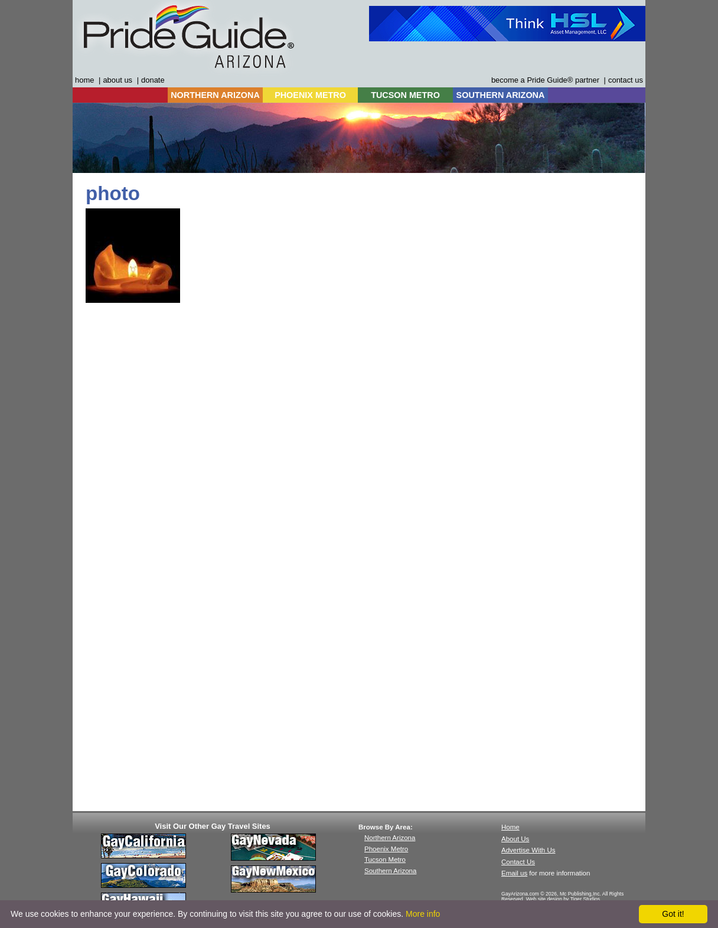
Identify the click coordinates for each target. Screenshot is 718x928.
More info (423, 914)
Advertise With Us (528, 850)
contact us (625, 80)
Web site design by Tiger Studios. (564, 899)
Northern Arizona (389, 837)
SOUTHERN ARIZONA (500, 95)
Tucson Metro (385, 859)
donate (153, 80)
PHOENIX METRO (310, 95)
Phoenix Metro (386, 848)
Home (510, 827)
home (84, 80)
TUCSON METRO (405, 95)
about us (117, 80)
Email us (514, 873)
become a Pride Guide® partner (545, 80)
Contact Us (518, 861)
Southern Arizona (390, 870)
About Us (515, 838)
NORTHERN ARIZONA (215, 95)
